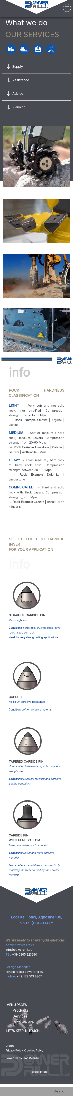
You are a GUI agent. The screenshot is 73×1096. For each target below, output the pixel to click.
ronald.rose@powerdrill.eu (24, 972)
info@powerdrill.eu (19, 949)
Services (20, 1016)
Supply (17, 66)
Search (61, 1091)
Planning (19, 107)
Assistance (20, 80)
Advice (17, 94)
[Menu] (67, 9)
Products (20, 1010)
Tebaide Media (36, 1071)
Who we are (23, 1022)
